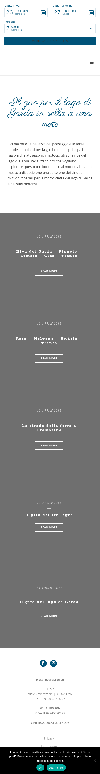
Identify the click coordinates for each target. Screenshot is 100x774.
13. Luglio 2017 (49, 588)
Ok (40, 767)
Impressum (49, 746)
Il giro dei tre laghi (49, 515)
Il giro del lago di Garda (49, 602)
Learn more (56, 767)
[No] (94, 760)
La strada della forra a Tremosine (49, 427)
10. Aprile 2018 (49, 236)
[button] (26, 12)
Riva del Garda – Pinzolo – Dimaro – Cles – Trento (49, 253)
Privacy (49, 738)
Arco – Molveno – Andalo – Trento (49, 340)
